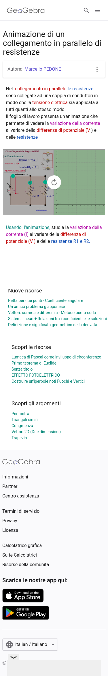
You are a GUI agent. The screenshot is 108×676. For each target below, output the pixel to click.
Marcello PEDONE (42, 69)
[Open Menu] (97, 10)
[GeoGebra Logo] (26, 10)
